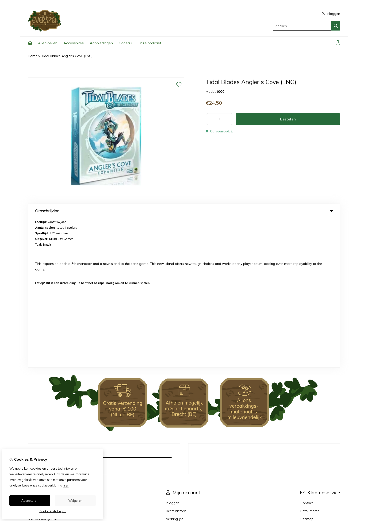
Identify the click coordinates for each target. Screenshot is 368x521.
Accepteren (29, 500)
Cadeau (125, 43)
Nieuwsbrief (175, 377)
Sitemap (307, 369)
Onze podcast (149, 43)
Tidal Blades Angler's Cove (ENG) (66, 56)
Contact (306, 353)
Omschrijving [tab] (184, 210)
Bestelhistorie (176, 361)
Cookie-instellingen (52, 511)
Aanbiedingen (101, 43)
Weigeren (75, 500)
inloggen (331, 14)
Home (32, 56)
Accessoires (73, 43)
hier (66, 485)
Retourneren (309, 361)
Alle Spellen (48, 43)
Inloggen (172, 353)
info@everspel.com (57, 315)
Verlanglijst (174, 369)
